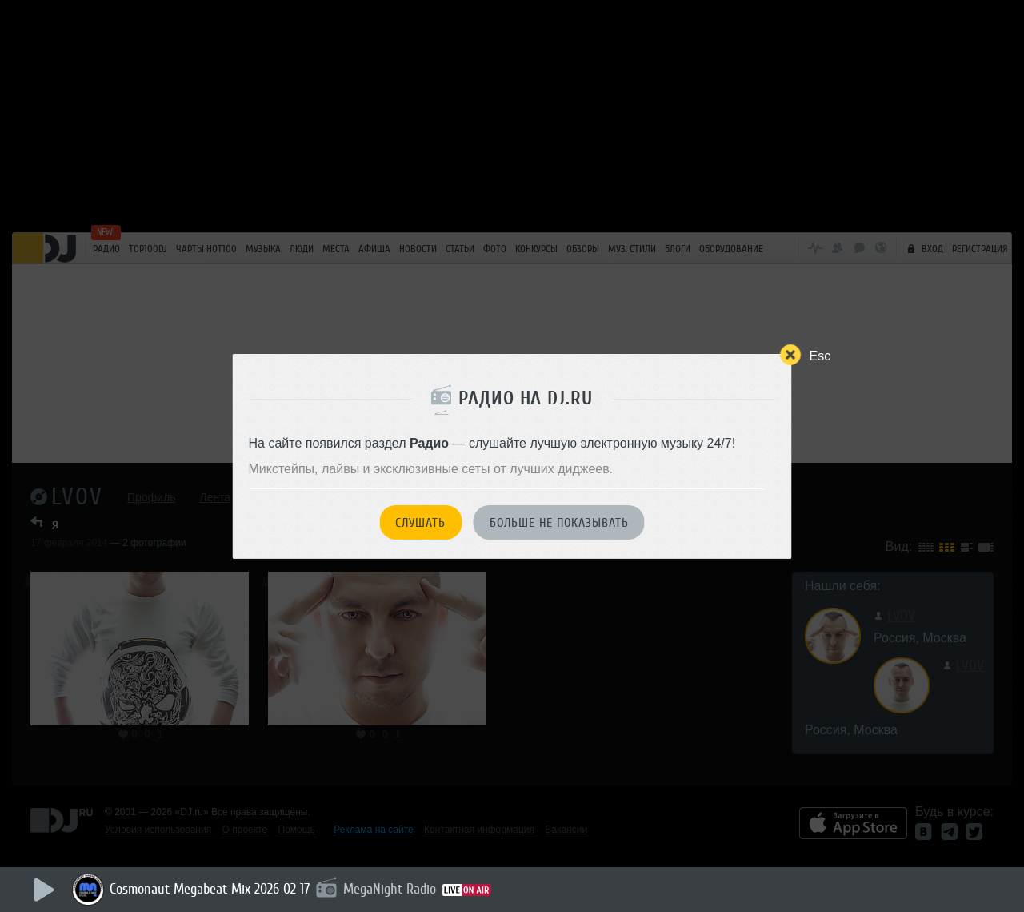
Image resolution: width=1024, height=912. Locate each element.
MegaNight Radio (389, 889)
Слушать (420, 523)
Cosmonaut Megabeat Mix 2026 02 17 (210, 889)
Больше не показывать (559, 523)
